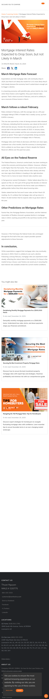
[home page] (16, 2)
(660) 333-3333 (16, 637)
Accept (19, 690)
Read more (9, 690)
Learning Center (12, 14)
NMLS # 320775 (9, 588)
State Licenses (7, 697)
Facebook (5, 605)
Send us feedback (8, 601)
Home (3, 14)
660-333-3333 (7, 593)
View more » (5, 659)
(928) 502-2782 (14, 624)
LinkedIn (5, 612)
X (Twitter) (5, 608)
